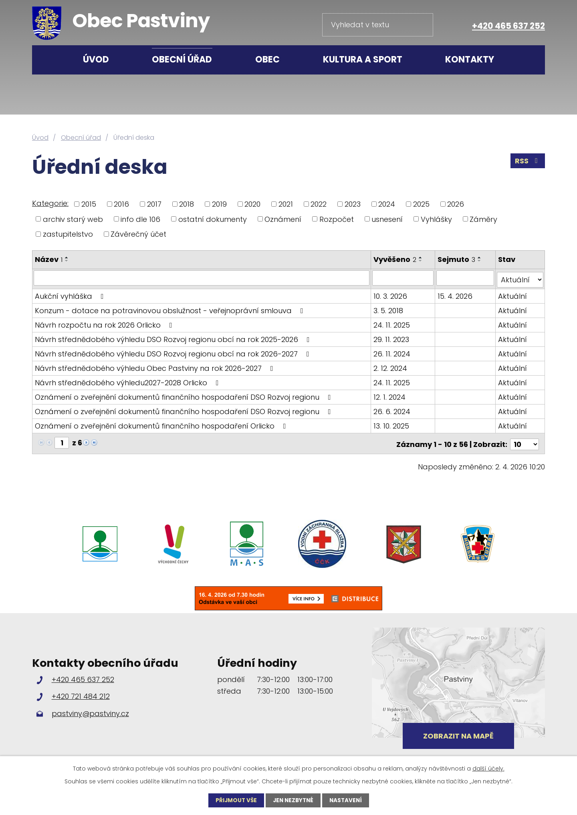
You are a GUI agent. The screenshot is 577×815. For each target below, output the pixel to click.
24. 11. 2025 (392, 323)
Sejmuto (457, 259)
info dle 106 (140, 219)
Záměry (483, 219)
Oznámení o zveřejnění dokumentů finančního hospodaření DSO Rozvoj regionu (184, 395)
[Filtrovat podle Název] (202, 278)
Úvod (96, 59)
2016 (121, 204)
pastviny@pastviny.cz (90, 710)
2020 (252, 204)
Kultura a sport (362, 59)
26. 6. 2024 (392, 409)
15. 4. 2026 (455, 294)
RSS (527, 162)
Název (49, 259)
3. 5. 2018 (388, 309)
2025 (421, 204)
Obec (267, 59)
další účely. (488, 768)
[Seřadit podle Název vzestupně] (67, 257)
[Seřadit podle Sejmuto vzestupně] (480, 257)
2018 (186, 204)
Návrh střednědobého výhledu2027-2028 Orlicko (128, 381)
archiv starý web (73, 219)
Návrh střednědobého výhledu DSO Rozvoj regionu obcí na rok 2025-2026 (174, 337)
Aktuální (512, 294)
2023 (353, 204)
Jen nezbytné (293, 800)
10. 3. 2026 (391, 294)
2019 (219, 204)
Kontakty (469, 59)
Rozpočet (336, 219)
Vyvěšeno (395, 259)
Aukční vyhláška (71, 294)
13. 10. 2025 (392, 424)
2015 (88, 204)
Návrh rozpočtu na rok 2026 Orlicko (105, 323)
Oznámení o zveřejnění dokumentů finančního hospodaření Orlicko (162, 424)
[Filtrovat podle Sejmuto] (465, 278)
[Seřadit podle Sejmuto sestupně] (480, 260)
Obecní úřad (182, 59)
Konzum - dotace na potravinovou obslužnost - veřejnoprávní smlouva (171, 309)
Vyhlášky (436, 219)
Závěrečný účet (138, 234)
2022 (319, 204)
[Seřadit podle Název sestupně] (67, 260)
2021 (285, 204)
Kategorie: (50, 203)
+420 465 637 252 (508, 26)
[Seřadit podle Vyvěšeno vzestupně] (421, 257)
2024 (386, 204)
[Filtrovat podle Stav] (520, 278)
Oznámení (282, 219)
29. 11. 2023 (392, 337)
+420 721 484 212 (81, 693)
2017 (154, 204)
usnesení (387, 219)
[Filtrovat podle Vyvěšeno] (403, 278)
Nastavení (347, 800)
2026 (455, 204)
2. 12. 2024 (391, 366)
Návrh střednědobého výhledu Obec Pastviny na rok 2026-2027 (155, 366)
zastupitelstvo (68, 234)
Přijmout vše (234, 800)
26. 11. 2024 (392, 352)
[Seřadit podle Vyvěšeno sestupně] (421, 260)
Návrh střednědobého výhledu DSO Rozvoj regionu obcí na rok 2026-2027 (174, 352)
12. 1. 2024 (390, 395)
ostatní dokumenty (212, 219)
